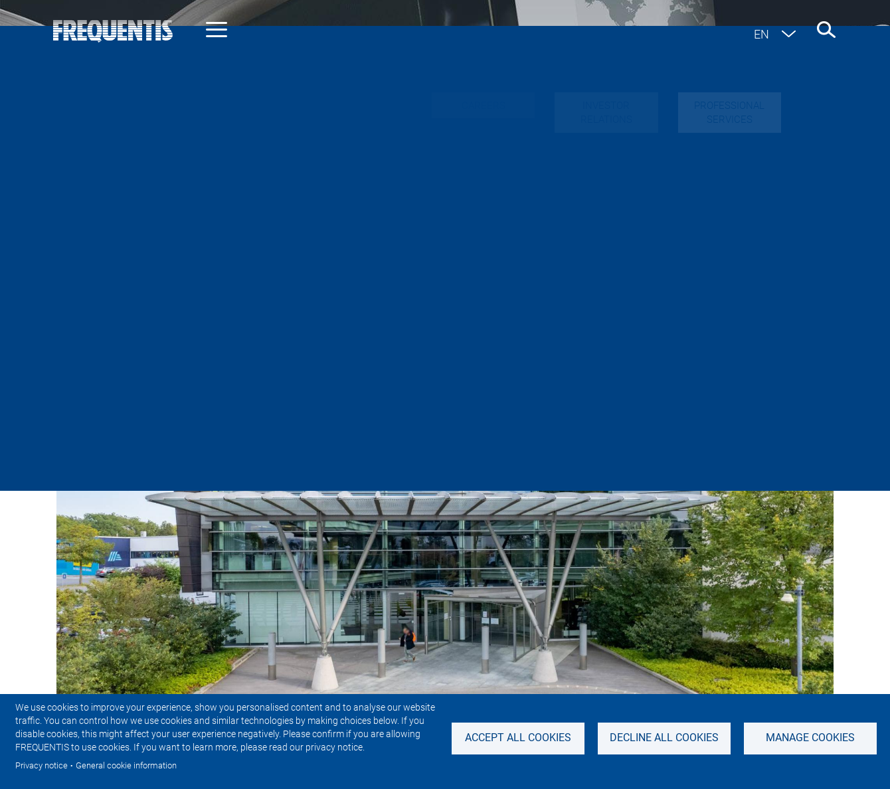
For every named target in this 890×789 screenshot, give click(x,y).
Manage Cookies (810, 737)
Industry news (199, 302)
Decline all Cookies (664, 737)
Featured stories (600, 302)
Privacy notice (41, 765)
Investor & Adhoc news (328, 302)
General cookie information (126, 765)
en (761, 34)
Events (692, 302)
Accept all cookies (518, 737)
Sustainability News (472, 302)
